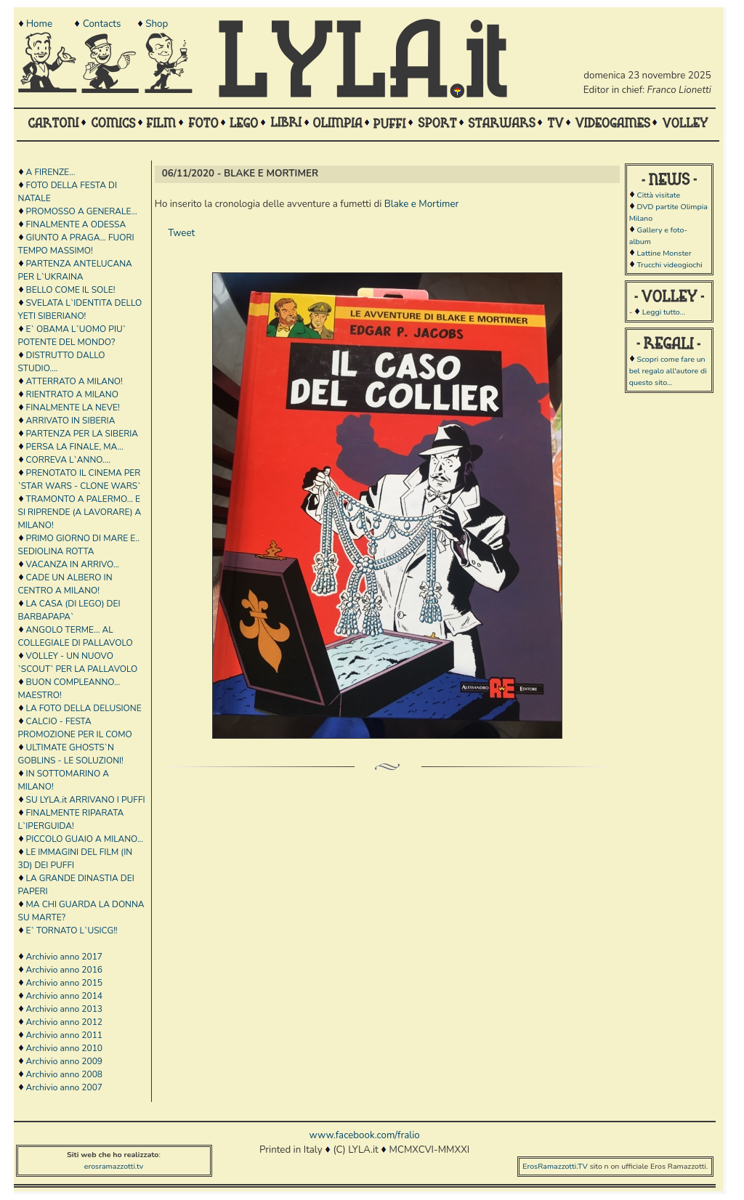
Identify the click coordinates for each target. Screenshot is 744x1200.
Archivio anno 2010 (64, 1048)
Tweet (181, 233)
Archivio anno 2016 (64, 970)
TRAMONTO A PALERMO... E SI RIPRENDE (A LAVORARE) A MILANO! (80, 512)
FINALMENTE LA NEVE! (73, 407)
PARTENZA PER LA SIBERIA (82, 433)
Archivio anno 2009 (64, 1061)
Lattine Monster (663, 253)
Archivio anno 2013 (64, 1009)
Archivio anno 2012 (64, 1022)
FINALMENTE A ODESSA (76, 224)
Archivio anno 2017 (64, 956)
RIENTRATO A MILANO (72, 394)
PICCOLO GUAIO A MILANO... (85, 839)
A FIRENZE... (51, 172)
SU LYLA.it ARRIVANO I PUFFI (85, 800)
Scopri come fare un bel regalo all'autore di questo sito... (668, 371)
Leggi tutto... (663, 312)
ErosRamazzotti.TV (555, 1166)
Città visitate (658, 195)
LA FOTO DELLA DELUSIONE (84, 708)
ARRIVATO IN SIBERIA (71, 420)
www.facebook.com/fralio (364, 1135)
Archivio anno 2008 (64, 1074)
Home (39, 24)
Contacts (102, 24)
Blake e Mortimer (421, 204)
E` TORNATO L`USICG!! (72, 930)
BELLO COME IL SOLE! (71, 290)
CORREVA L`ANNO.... (68, 460)
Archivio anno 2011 (64, 1035)
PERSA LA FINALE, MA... (75, 447)
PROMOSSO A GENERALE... (81, 211)
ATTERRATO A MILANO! (74, 381)
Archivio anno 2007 (64, 1087)
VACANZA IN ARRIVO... (73, 564)
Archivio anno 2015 (64, 983)
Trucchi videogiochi (669, 264)
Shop (156, 24)
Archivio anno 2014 (64, 996)
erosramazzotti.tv (114, 1166)
